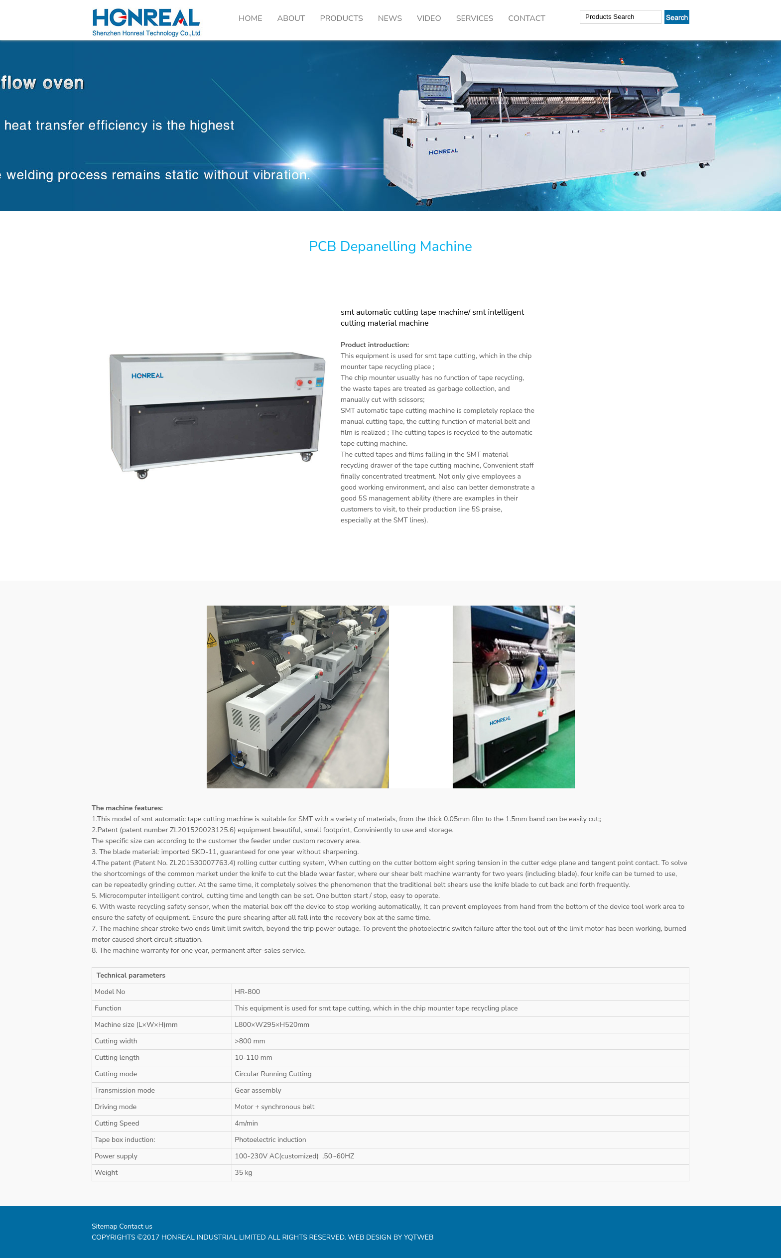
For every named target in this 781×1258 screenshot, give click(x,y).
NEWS (390, 18)
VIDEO (429, 18)
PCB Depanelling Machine (390, 246)
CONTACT (526, 18)
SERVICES (475, 18)
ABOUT (291, 18)
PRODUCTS (341, 18)
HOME (250, 18)
